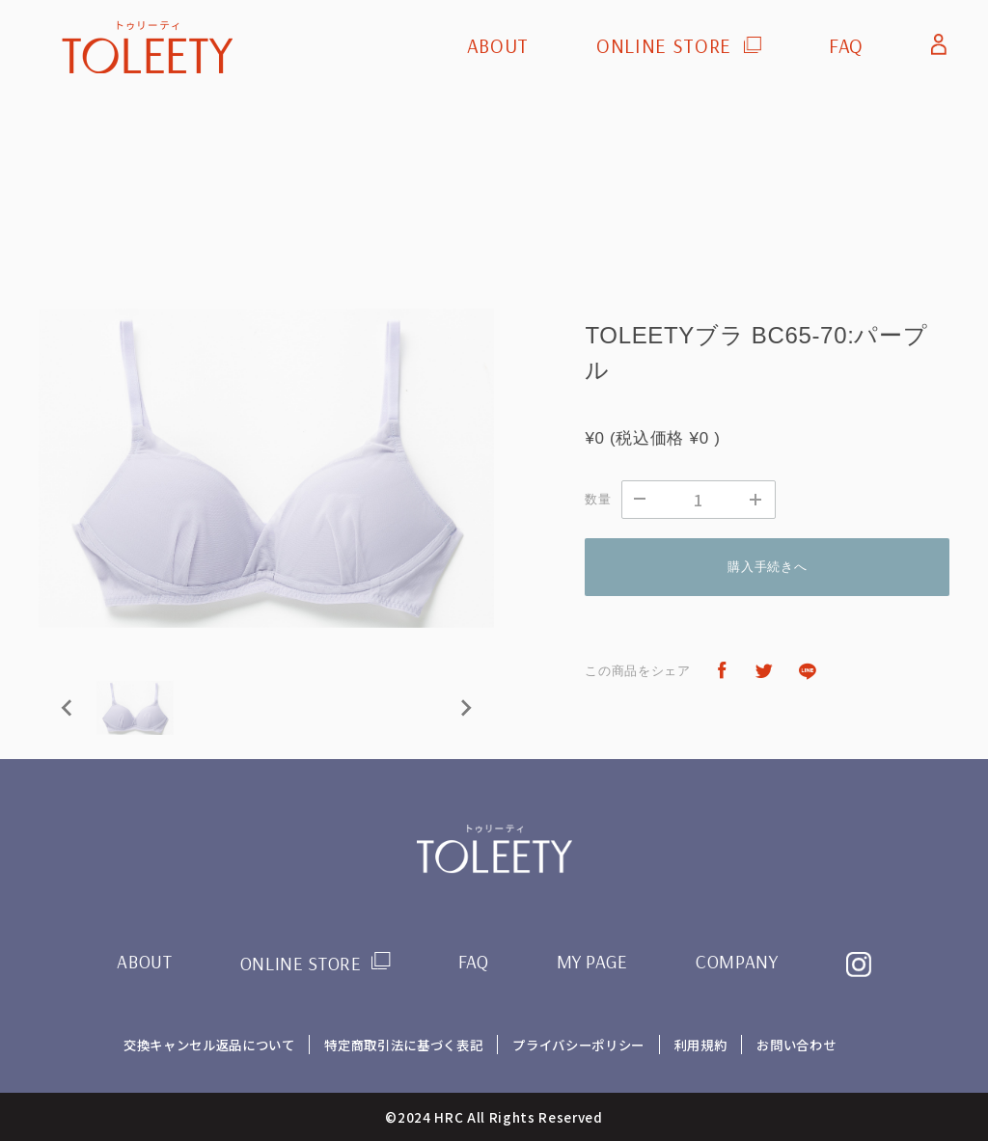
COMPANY (737, 961)
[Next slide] (465, 708)
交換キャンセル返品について (208, 1044)
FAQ (846, 46)
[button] (135, 708)
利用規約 (700, 1044)
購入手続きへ (767, 566)
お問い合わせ (797, 1044)
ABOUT (498, 46)
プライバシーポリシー (578, 1044)
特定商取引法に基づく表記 (403, 1044)
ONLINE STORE (663, 46)
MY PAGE (593, 961)
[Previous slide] (67, 708)
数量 (598, 499)
